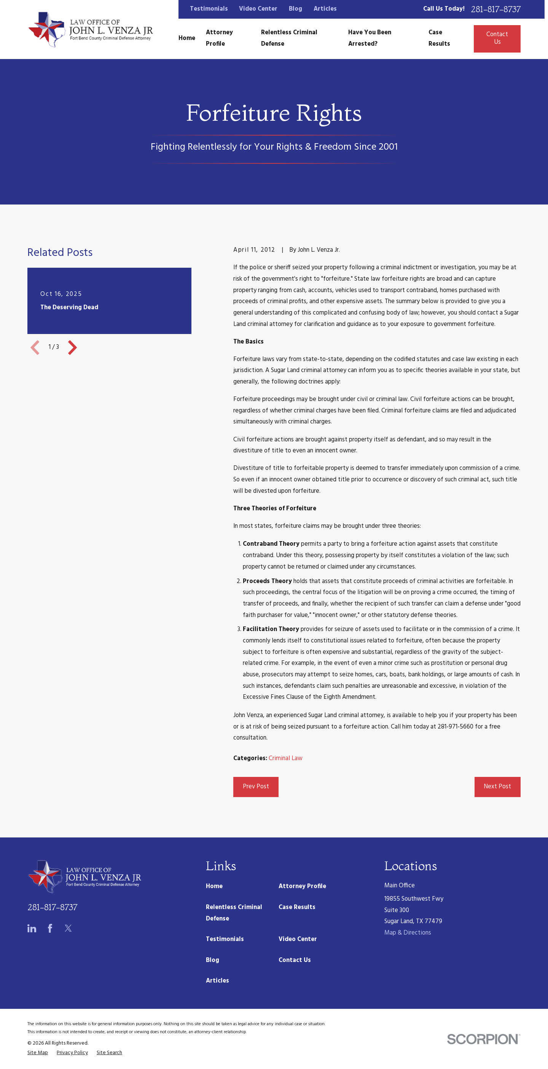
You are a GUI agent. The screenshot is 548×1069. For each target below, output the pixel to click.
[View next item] (72, 347)
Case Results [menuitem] (439, 38)
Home (214, 887)
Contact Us (497, 38)
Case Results (297, 907)
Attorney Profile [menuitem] (219, 38)
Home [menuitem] (186, 38)
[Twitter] (68, 928)
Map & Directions (407, 933)
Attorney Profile (302, 887)
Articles (325, 9)
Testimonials (209, 9)
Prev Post (256, 787)
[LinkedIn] (31, 928)
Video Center (258, 9)
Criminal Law (286, 759)
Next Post (497, 787)
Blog (295, 9)
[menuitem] (37, 1053)
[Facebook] (50, 928)
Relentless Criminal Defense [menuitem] (289, 38)
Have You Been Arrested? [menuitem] (369, 38)
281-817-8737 (496, 9)
